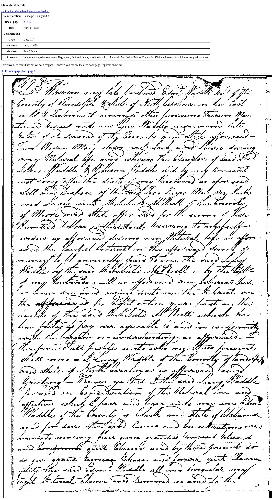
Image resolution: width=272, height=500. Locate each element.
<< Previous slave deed (14, 11)
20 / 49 (27, 21)
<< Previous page (10, 71)
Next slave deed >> (38, 11)
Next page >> (29, 71)
